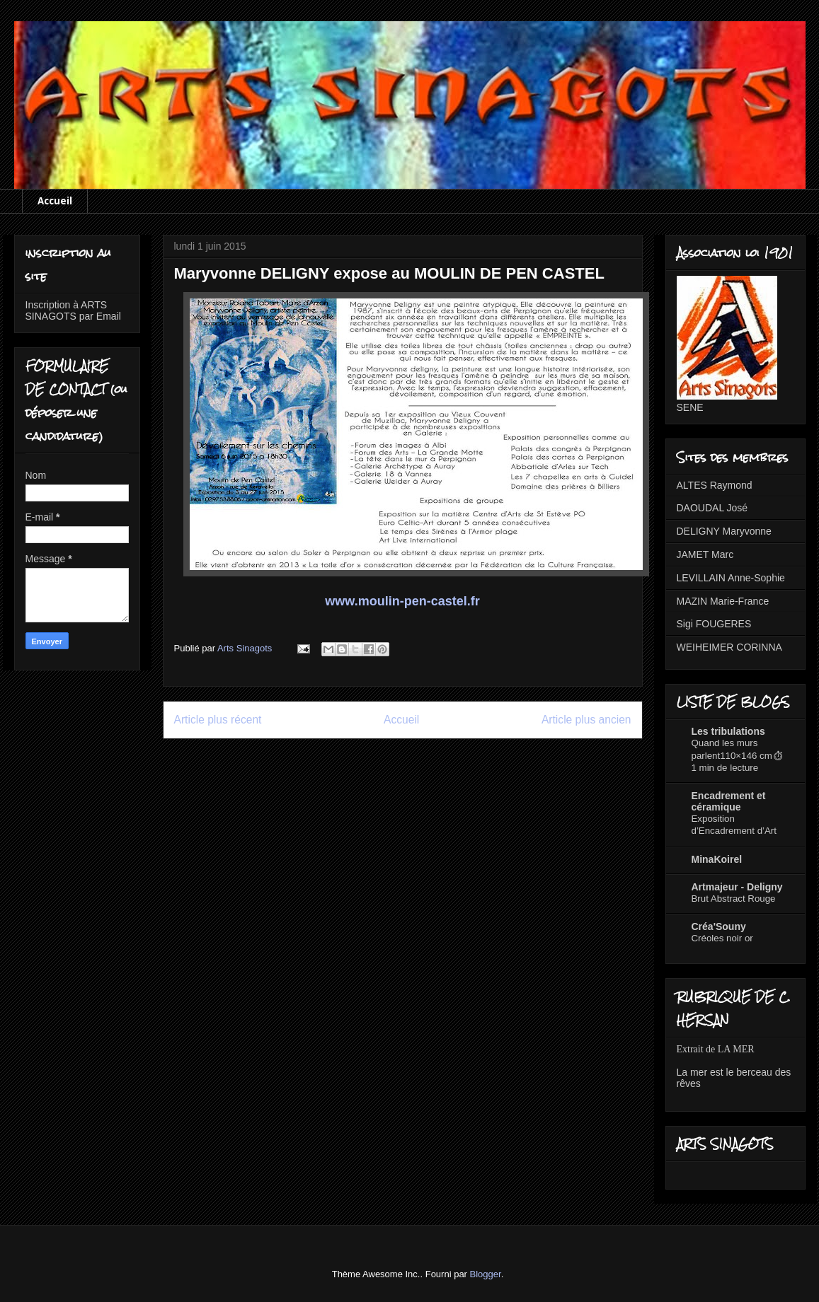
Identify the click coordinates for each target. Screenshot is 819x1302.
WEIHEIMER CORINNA (729, 647)
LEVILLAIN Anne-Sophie (731, 577)
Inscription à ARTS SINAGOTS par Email (73, 310)
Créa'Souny (719, 926)
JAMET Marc (705, 554)
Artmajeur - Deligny (737, 887)
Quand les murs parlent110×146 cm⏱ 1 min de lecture (738, 755)
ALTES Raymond (714, 485)
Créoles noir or (722, 938)
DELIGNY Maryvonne (724, 531)
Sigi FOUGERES (714, 623)
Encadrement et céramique (729, 801)
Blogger (485, 1274)
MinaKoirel (717, 859)
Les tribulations (728, 731)
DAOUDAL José (712, 507)
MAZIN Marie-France (723, 601)
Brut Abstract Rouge (734, 898)
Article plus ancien (586, 720)
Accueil (55, 201)
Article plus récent (218, 720)
